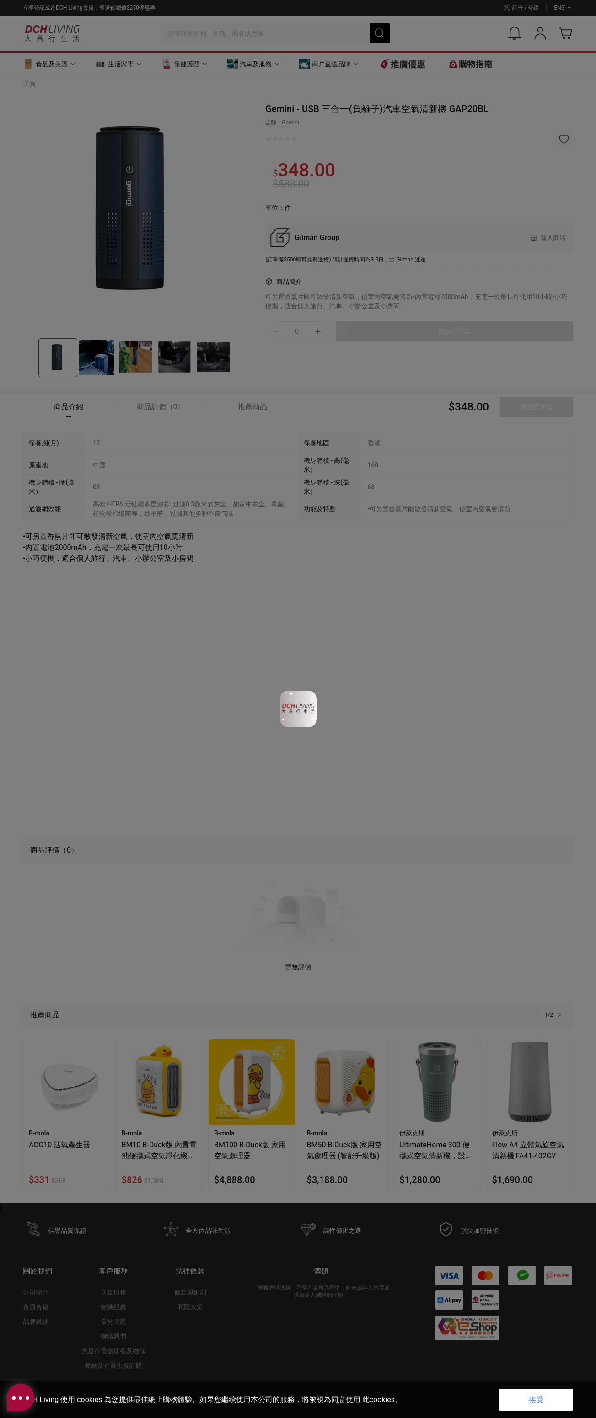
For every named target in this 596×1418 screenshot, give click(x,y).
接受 (536, 1399)
